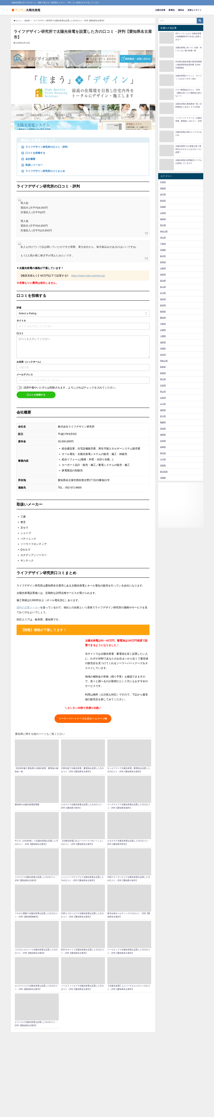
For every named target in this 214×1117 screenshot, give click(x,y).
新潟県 (163, 281)
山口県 (163, 404)
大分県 (163, 459)
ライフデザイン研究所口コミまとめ (44, 171)
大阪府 (163, 324)
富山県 (163, 287)
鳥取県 (163, 367)
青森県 (163, 188)
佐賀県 (163, 441)
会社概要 (28, 159)
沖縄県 (163, 478)
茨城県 (163, 250)
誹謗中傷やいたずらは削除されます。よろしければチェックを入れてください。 (71, 387)
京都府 (163, 348)
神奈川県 (164, 231)
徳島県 (163, 410)
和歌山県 (164, 361)
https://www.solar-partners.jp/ (88, 275)
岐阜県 (163, 305)
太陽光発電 (160, 10)
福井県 (163, 299)
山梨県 (163, 268)
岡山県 (163, 379)
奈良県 (163, 355)
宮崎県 (163, 465)
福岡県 (163, 435)
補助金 (181, 10)
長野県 (163, 275)
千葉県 (163, 244)
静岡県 (163, 312)
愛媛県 (163, 422)
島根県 (163, 373)
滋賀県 (163, 342)
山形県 (163, 213)
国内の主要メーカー (28, 607)
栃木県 (163, 256)
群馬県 (163, 262)
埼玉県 (163, 237)
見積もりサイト (194, 10)
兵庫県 (163, 330)
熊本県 (163, 453)
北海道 (163, 182)
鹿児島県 (164, 472)
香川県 (163, 416)
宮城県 (163, 207)
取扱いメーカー (32, 165)
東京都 (163, 225)
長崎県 (163, 447)
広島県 (163, 385)
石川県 (163, 293)
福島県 (163, 219)
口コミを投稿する (34, 153)
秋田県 (163, 201)
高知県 (163, 429)
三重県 (163, 336)
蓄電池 (171, 10)
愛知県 (163, 318)
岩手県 (163, 194)
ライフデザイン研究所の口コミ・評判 (45, 147)
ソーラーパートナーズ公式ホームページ (83, 719)
